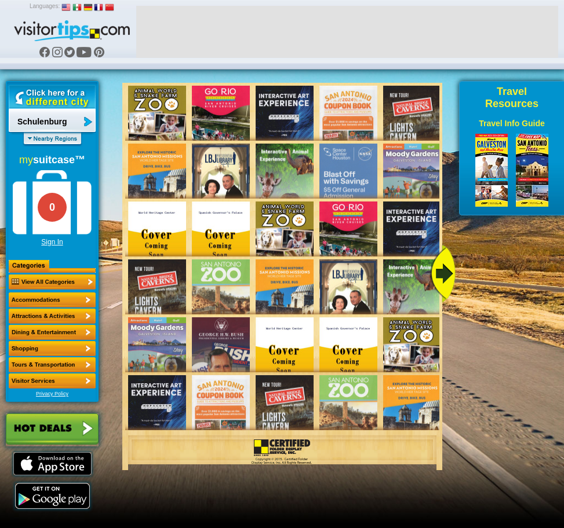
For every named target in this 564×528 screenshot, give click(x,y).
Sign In (52, 242)
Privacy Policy (52, 394)
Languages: (45, 6)
